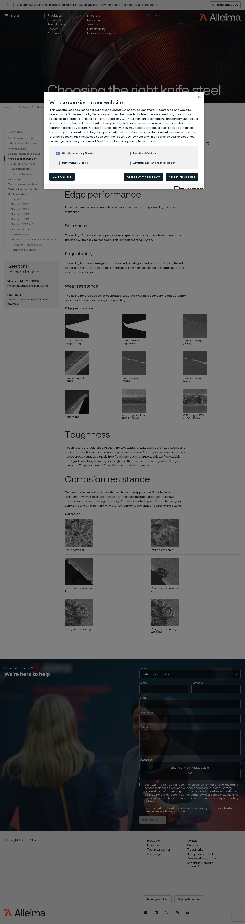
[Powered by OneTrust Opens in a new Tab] (188, 187)
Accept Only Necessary (143, 177)
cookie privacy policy (123, 141)
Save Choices (61, 177)
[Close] (199, 97)
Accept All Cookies (182, 177)
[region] (124, 140)
